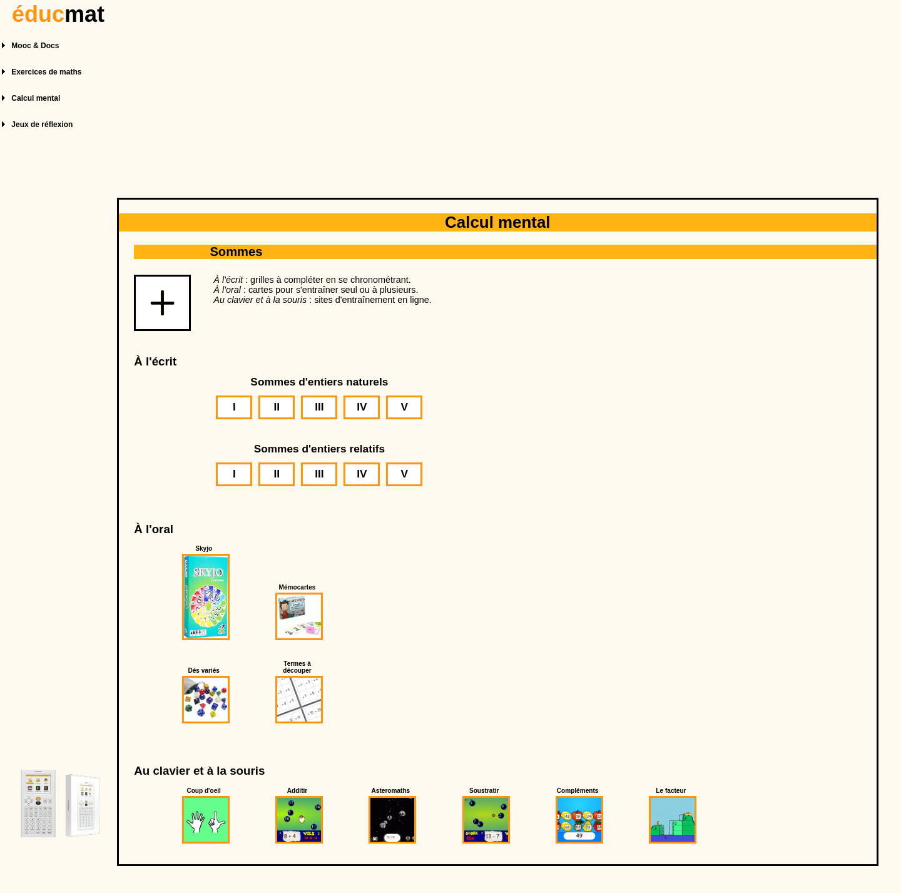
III (319, 407)
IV (362, 407)
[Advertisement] (499, 92)
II (277, 407)
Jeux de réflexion (42, 124)
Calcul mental (35, 98)
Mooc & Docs (35, 45)
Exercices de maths (46, 72)
